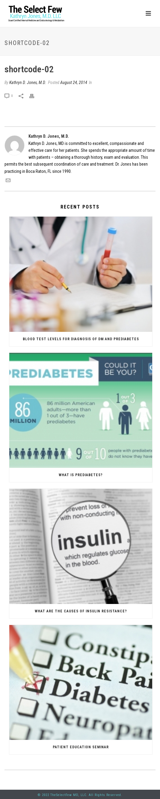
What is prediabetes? (81, 475)
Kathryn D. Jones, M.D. (27, 82)
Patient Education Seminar (81, 747)
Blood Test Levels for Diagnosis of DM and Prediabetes (81, 339)
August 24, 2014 (73, 82)
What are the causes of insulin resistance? (81, 611)
